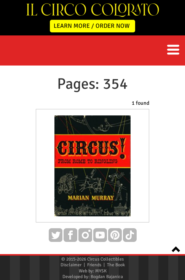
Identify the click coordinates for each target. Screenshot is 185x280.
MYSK (101, 271)
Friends (94, 265)
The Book (116, 265)
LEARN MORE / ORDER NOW (92, 26)
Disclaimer (71, 265)
